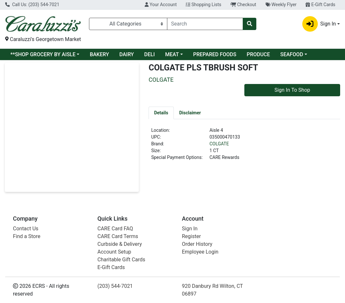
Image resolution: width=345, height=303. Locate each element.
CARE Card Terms (117, 236)
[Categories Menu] (128, 24)
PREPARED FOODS (214, 54)
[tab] (161, 113)
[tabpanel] (244, 146)
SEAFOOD (291, 54)
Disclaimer (190, 112)
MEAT (172, 54)
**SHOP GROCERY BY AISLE (42, 54)
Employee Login (200, 252)
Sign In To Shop (292, 90)
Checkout (243, 4)
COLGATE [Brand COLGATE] (219, 143)
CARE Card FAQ (115, 228)
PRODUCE (258, 54)
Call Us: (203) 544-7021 (32, 4)
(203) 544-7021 (115, 286)
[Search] (205, 24)
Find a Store (26, 236)
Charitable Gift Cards (121, 259)
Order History (197, 244)
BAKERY (99, 54)
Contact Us (26, 228)
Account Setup (114, 252)
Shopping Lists (203, 4)
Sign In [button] (319, 24)
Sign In (189, 228)
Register (191, 236)
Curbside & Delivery (119, 244)
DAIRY (126, 54)
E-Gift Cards (320, 4)
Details (161, 112)
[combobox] (205, 24)
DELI (149, 54)
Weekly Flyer (281, 4)
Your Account (161, 4)
